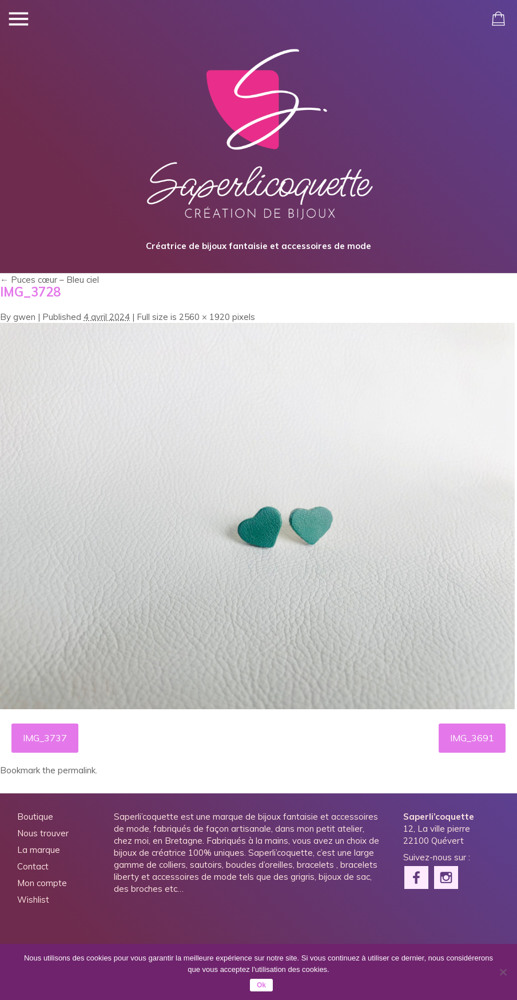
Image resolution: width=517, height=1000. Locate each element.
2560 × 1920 (204, 316)
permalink (77, 770)
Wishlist (33, 899)
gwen (24, 316)
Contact (33, 866)
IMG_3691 (472, 738)
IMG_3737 (45, 738)
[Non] (502, 972)
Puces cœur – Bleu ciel (49, 279)
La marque (38, 849)
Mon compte (42, 883)
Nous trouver (43, 833)
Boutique (35, 816)
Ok (261, 985)
